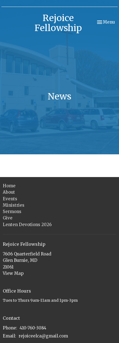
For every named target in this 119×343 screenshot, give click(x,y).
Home (9, 185)
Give (7, 218)
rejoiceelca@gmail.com (43, 336)
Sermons (12, 211)
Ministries (13, 205)
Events (10, 198)
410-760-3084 (33, 328)
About (9, 192)
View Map (13, 273)
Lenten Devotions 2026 (27, 224)
